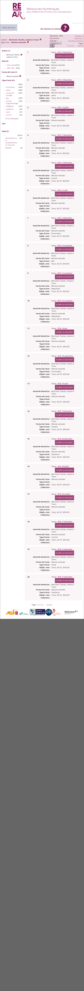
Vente (8, 90)
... (75, 46)
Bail (7, 98)
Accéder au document (64, 56)
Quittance (9, 109)
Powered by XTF (77, 23)
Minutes (9, 148)
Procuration (10, 87)
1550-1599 (10, 65)
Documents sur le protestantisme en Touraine (11, 141)
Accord (8, 115)
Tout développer (12, 118)
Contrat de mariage (10, 94)
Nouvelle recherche (75, 41)
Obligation (10, 106)
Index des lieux (8, 27)
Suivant (80, 46)
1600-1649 (10, 68)
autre (8, 112)
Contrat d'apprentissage (12, 102)
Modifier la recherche (78, 37)
